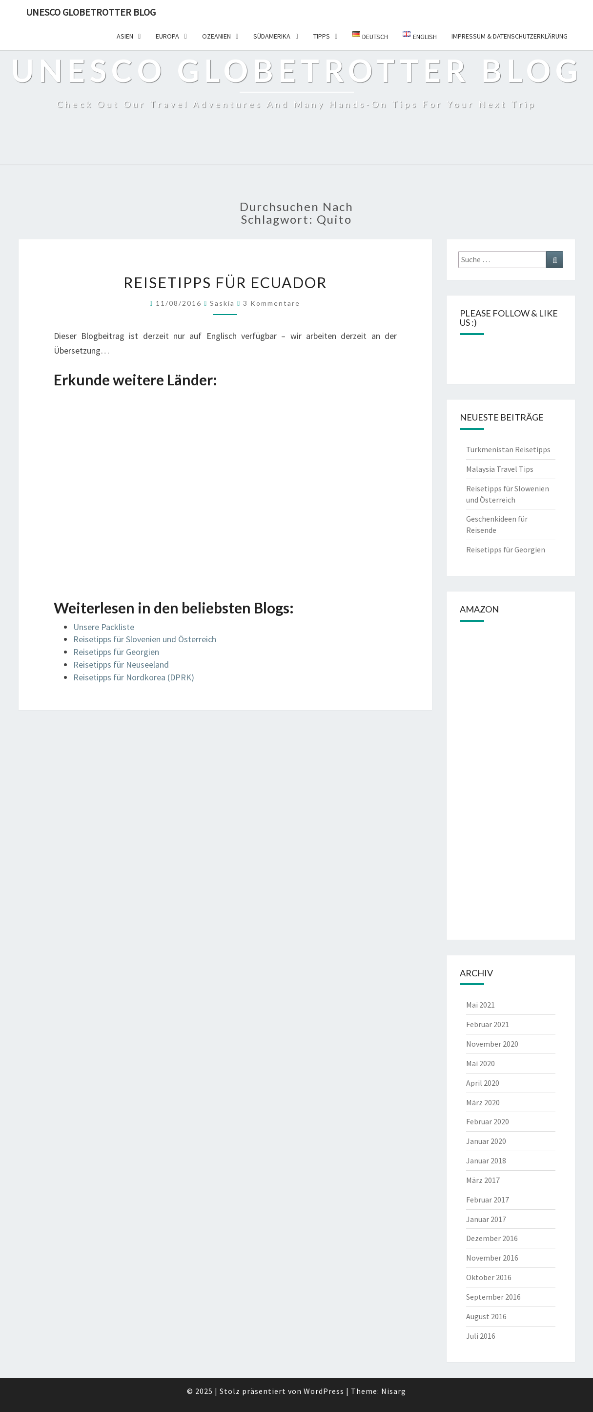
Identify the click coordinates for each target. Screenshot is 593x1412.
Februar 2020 (487, 1121)
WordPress (324, 1391)
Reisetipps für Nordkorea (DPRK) (133, 677)
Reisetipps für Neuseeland (121, 664)
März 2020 (483, 1102)
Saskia (222, 303)
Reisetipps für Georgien (116, 651)
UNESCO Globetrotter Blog (91, 12)
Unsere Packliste (103, 626)
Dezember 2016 (492, 1238)
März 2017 (483, 1180)
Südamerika (271, 36)
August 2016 (486, 1316)
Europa (167, 36)
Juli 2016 (480, 1336)
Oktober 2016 (488, 1277)
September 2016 (493, 1297)
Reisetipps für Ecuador (225, 282)
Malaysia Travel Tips (499, 469)
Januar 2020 (486, 1141)
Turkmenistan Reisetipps (508, 449)
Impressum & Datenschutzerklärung (509, 36)
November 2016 (492, 1258)
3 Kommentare (271, 303)
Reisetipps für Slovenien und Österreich (144, 639)
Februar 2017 (487, 1199)
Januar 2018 (486, 1160)
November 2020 (492, 1044)
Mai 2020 (480, 1063)
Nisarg (393, 1391)
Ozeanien (216, 36)
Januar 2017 (486, 1219)
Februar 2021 (487, 1024)
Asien (125, 36)
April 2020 (482, 1083)
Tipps (321, 36)
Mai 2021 (480, 1005)
